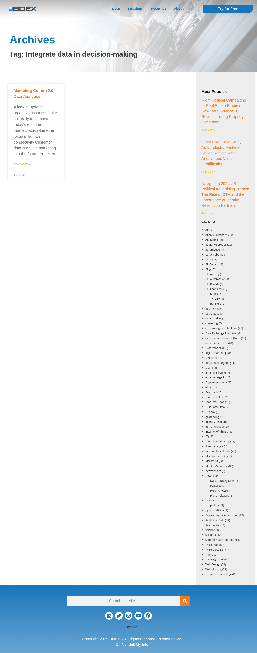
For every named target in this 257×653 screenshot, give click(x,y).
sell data (210, 535)
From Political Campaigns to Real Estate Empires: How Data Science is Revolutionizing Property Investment (223, 111)
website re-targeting (218, 574)
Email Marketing (215, 372)
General (210, 412)
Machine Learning (216, 456)
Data (116, 8)
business (210, 308)
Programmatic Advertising (221, 515)
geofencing (212, 417)
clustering (211, 323)
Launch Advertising (217, 441)
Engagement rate (216, 382)
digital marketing (216, 353)
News (208, 476)
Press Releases (219, 495)
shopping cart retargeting (221, 539)
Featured (216, 289)
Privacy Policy (169, 639)
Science (210, 530)
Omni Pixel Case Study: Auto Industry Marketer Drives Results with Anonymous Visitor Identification (222, 153)
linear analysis (214, 446)
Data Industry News (222, 481)
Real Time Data (214, 520)
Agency (214, 274)
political (215, 505)
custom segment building (221, 328)
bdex (208, 259)
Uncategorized (214, 559)
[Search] (185, 601)
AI (206, 230)
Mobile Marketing (216, 466)
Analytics (211, 240)
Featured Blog (214, 397)
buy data (210, 313)
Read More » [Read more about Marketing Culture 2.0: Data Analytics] (22, 164)
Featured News (214, 402)
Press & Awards (220, 490)
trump (209, 554)
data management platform (222, 338)
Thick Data (212, 545)
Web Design (212, 564)
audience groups (216, 244)
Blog (208, 269)
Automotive (217, 279)
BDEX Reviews (128, 627)
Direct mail (212, 358)
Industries (158, 8)
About (179, 8)
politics (209, 500)
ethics (209, 387)
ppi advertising (214, 510)
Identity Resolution (217, 422)
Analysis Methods (216, 235)
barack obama (214, 254)
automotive (212, 249)
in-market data (214, 426)
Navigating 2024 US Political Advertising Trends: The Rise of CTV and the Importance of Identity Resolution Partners (225, 194)
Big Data (210, 264)
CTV (217, 299)
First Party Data (215, 407)
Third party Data (215, 549)
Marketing (211, 461)
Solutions (135, 8)
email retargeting (216, 377)
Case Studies (213, 318)
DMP (208, 367)
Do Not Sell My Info (132, 644)
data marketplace (216, 343)
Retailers (215, 303)
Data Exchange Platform (220, 333)
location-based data (218, 451)
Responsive (212, 525)
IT (206, 436)
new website (213, 471)
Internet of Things (216, 431)
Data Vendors (214, 348)
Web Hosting (213, 569)
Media (214, 294)
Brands (214, 284)
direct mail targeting (218, 363)
